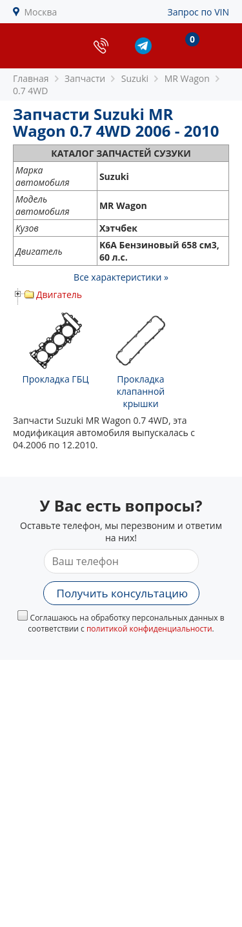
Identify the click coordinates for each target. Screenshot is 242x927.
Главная (31, 78)
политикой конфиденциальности (149, 628)
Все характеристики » (121, 277)
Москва (41, 12)
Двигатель (59, 294)
